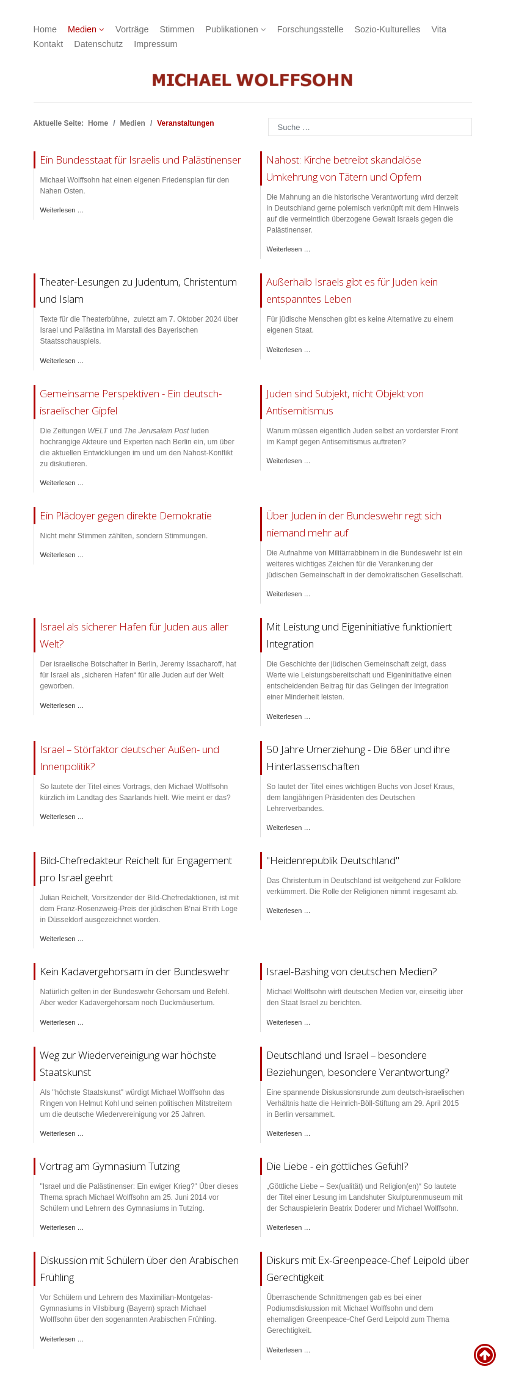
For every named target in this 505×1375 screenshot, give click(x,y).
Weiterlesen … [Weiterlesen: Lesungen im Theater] (62, 360)
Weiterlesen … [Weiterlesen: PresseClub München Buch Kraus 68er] (289, 827)
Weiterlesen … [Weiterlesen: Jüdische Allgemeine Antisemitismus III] (289, 349)
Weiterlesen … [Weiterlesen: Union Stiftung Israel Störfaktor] (62, 816)
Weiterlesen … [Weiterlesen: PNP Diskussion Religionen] (289, 910)
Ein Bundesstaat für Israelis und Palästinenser (140, 160)
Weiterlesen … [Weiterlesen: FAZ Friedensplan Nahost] (62, 210)
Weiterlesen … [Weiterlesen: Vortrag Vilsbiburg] (62, 1339)
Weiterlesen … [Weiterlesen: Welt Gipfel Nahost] (62, 482)
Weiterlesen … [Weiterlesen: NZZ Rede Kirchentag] (289, 249)
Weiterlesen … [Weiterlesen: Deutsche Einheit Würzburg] (62, 1133)
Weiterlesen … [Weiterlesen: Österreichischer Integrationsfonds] (289, 716)
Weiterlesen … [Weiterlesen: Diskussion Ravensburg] (289, 1350)
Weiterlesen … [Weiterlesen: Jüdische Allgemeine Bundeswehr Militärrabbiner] (289, 593)
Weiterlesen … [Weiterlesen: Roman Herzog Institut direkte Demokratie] (62, 554)
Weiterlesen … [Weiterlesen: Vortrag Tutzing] (62, 1227)
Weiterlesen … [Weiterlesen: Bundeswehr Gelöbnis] (62, 1022)
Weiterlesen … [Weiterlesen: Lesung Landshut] (289, 1227)
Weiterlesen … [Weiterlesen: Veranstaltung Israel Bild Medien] (289, 1022)
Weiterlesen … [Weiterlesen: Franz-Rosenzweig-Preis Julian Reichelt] (62, 938)
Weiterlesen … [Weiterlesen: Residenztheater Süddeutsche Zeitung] (289, 460)
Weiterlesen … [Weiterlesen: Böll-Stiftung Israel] (289, 1133)
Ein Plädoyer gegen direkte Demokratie (126, 515)
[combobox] (370, 127)
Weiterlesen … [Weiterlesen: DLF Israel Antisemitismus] (62, 705)
